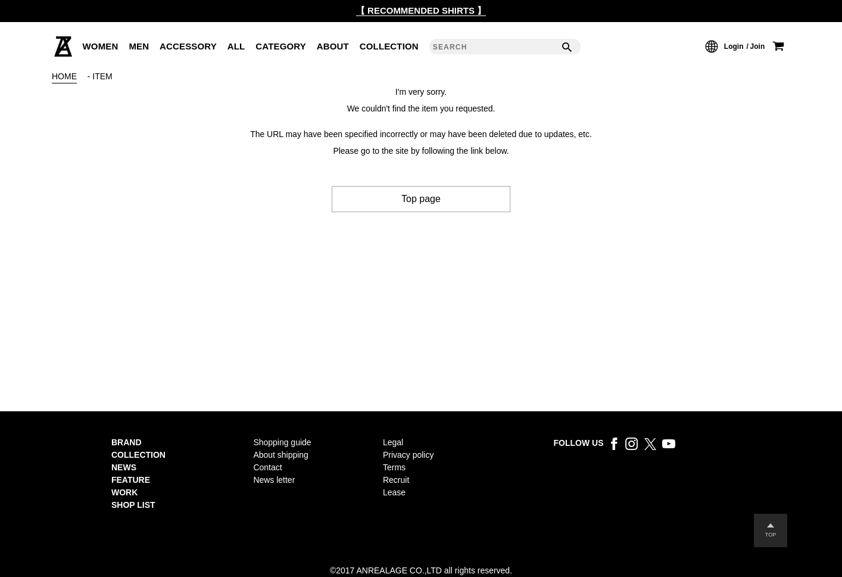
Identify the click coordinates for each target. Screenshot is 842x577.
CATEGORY (280, 46)
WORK (124, 492)
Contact (267, 467)
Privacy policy (408, 455)
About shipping (280, 455)
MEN (139, 46)
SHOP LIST (133, 505)
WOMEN (100, 46)
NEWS (123, 467)
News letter (274, 480)
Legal (393, 442)
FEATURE (130, 480)
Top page (421, 199)
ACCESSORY (188, 46)
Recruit (396, 480)
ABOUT (333, 46)
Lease (394, 492)
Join (757, 46)
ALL (236, 46)
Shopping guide (282, 442)
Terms (394, 467)
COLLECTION (389, 46)
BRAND (126, 442)
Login (734, 46)
